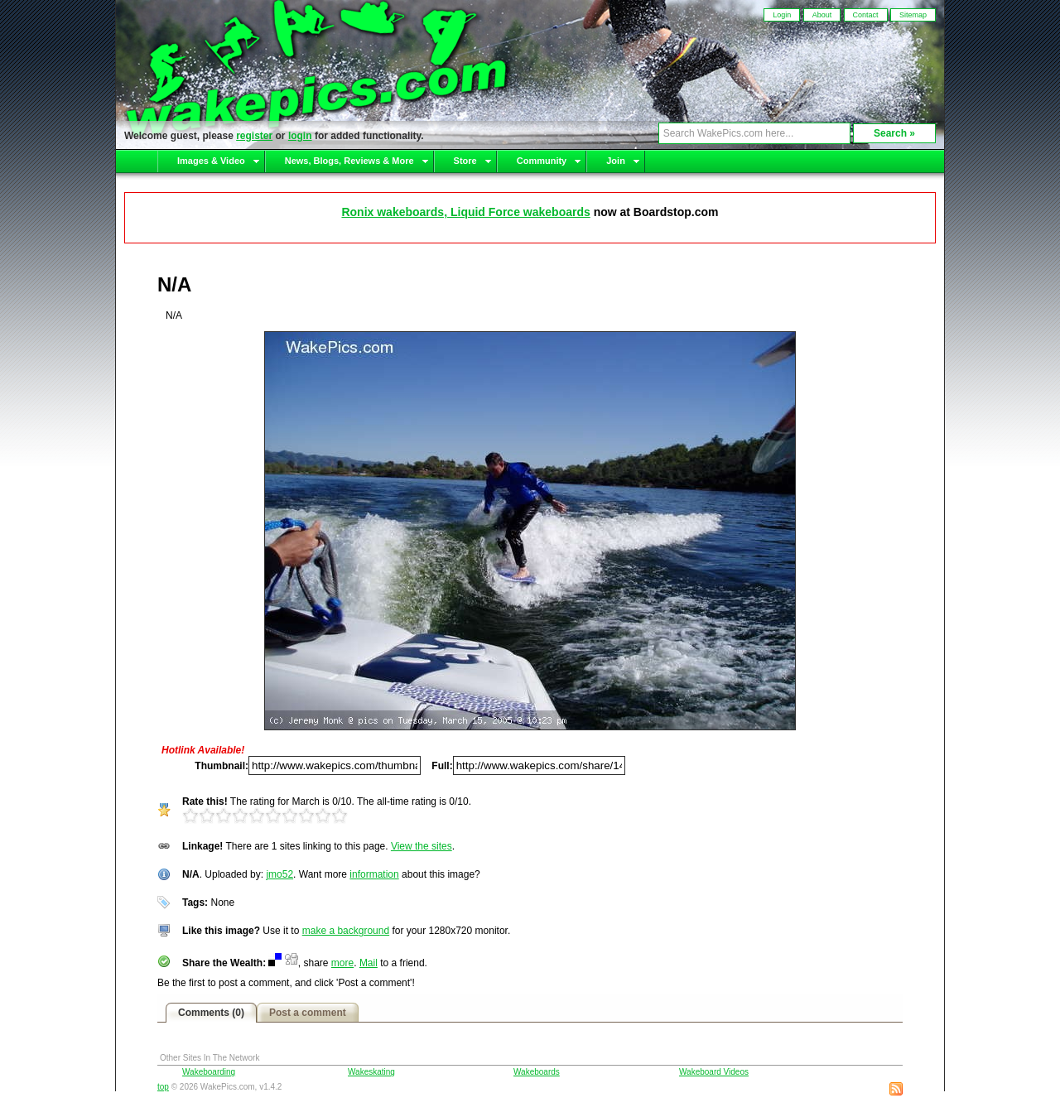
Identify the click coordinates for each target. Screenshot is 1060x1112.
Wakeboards (536, 1071)
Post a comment (307, 1012)
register (254, 136)
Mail (368, 963)
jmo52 (279, 874)
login (300, 136)
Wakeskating (371, 1071)
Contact (866, 15)
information (373, 874)
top (163, 1086)
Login (782, 15)
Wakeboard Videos (714, 1071)
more (342, 963)
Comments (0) (211, 1012)
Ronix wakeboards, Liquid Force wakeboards (465, 212)
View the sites (421, 846)
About (822, 15)
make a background (345, 930)
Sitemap (913, 15)
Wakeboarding (208, 1071)
